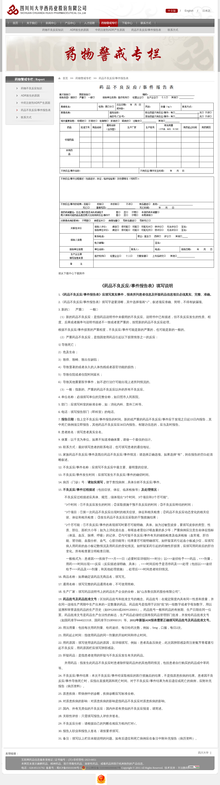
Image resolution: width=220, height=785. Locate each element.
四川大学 (207, 752)
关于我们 (32, 23)
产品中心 (70, 23)
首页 (15, 23)
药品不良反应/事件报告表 (146, 29)
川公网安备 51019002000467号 (101, 768)
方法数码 (183, 767)
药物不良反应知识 (52, 29)
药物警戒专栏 (108, 23)
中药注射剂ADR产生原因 (110, 29)
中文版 (172, 10)
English (189, 10)
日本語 (206, 10)
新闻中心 (51, 23)
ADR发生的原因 (79, 29)
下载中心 (127, 23)
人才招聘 (89, 23)
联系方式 (146, 23)
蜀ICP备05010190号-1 (69, 767)
